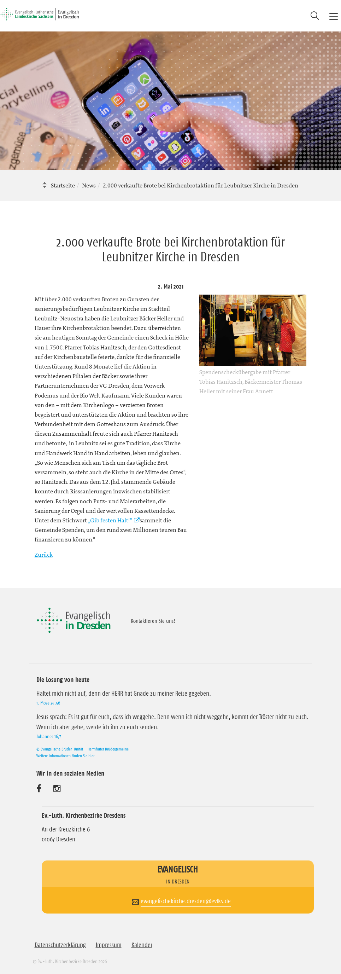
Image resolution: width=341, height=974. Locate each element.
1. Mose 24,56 (48, 703)
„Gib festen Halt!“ (110, 520)
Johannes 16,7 (48, 736)
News (89, 185)
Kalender (141, 945)
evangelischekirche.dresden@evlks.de (186, 901)
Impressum (109, 945)
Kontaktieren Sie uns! (153, 620)
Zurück (44, 554)
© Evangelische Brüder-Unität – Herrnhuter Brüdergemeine (82, 749)
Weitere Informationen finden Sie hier (65, 755)
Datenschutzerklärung (60, 945)
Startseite (63, 185)
